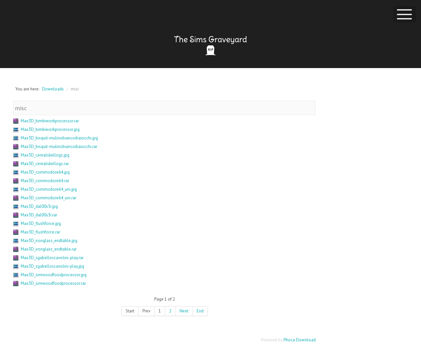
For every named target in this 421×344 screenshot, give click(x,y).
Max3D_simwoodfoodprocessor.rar (53, 283)
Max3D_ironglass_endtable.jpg (49, 240)
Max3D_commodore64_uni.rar (48, 198)
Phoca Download (300, 340)
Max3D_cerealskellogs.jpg (45, 155)
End (200, 311)
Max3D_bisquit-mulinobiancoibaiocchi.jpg (59, 138)
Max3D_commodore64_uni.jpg (49, 189)
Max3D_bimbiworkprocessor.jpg (50, 129)
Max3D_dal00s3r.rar (39, 215)
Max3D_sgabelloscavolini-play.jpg (52, 266)
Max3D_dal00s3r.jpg (39, 206)
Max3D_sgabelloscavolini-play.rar (52, 257)
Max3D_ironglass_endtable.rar (49, 249)
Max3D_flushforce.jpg (41, 223)
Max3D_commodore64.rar (45, 181)
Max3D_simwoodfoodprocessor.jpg (54, 275)
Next (184, 311)
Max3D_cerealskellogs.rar (45, 163)
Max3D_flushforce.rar (40, 232)
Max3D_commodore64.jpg (45, 172)
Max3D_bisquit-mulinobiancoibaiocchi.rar (59, 146)
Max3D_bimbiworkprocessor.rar (50, 121)
